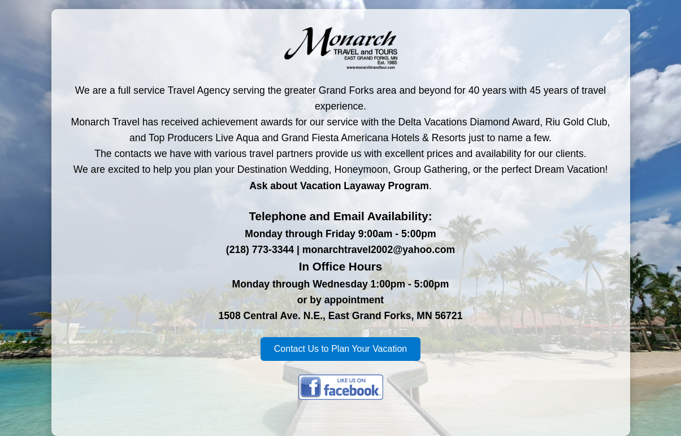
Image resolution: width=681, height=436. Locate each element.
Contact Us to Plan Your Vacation (340, 349)
